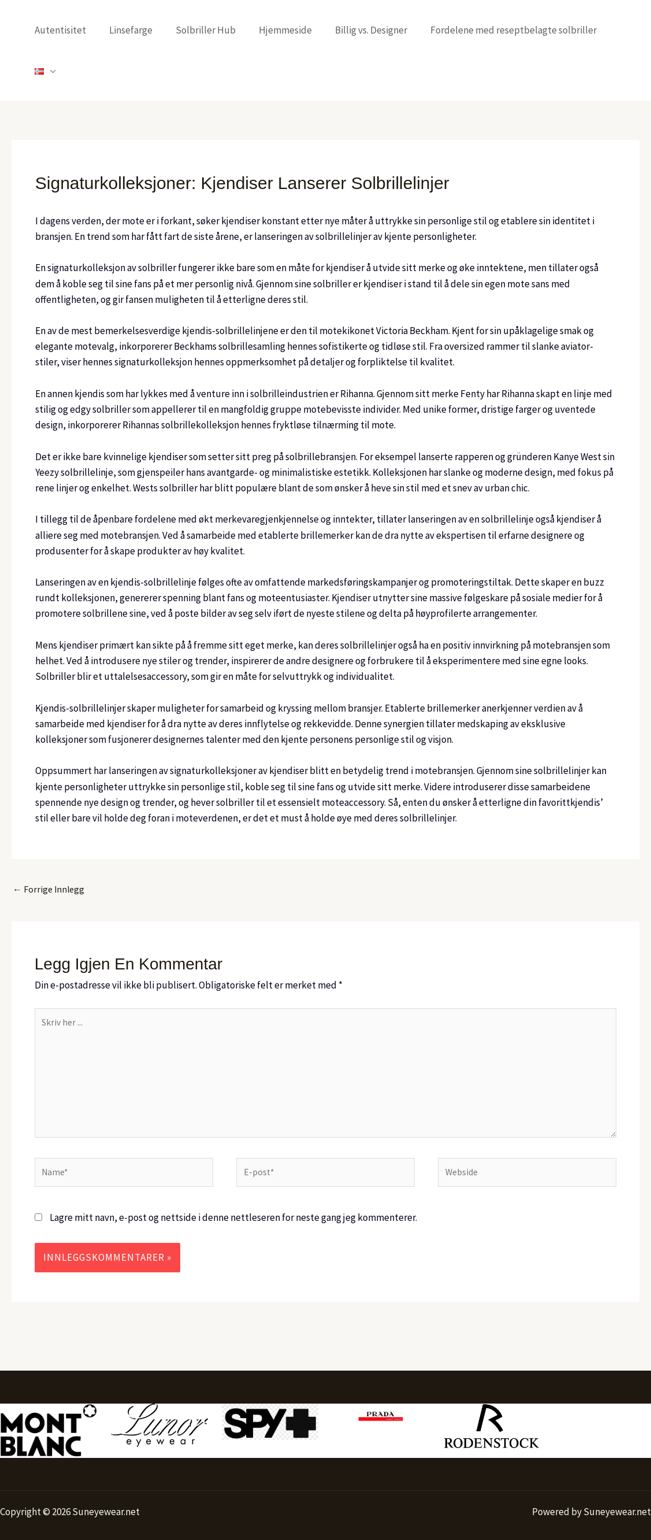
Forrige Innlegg (50, 849)
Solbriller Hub (208, 30)
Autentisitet (70, 30)
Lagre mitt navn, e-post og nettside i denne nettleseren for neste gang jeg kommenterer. (233, 1193)
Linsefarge (137, 30)
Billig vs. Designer (367, 30)
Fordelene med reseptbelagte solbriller (506, 30)
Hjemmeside (284, 30)
